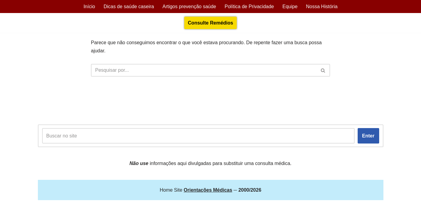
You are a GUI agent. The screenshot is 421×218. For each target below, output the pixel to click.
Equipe (290, 6)
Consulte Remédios (210, 22)
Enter (368, 135)
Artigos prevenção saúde (189, 6)
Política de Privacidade (249, 6)
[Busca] (203, 70)
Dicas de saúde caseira (129, 6)
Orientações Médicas (91, 210)
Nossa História (322, 6)
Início (89, 6)
